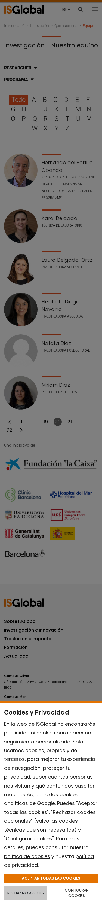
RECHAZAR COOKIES (25, 893)
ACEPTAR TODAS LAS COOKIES (51, 878)
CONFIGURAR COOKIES (76, 892)
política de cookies (27, 856)
